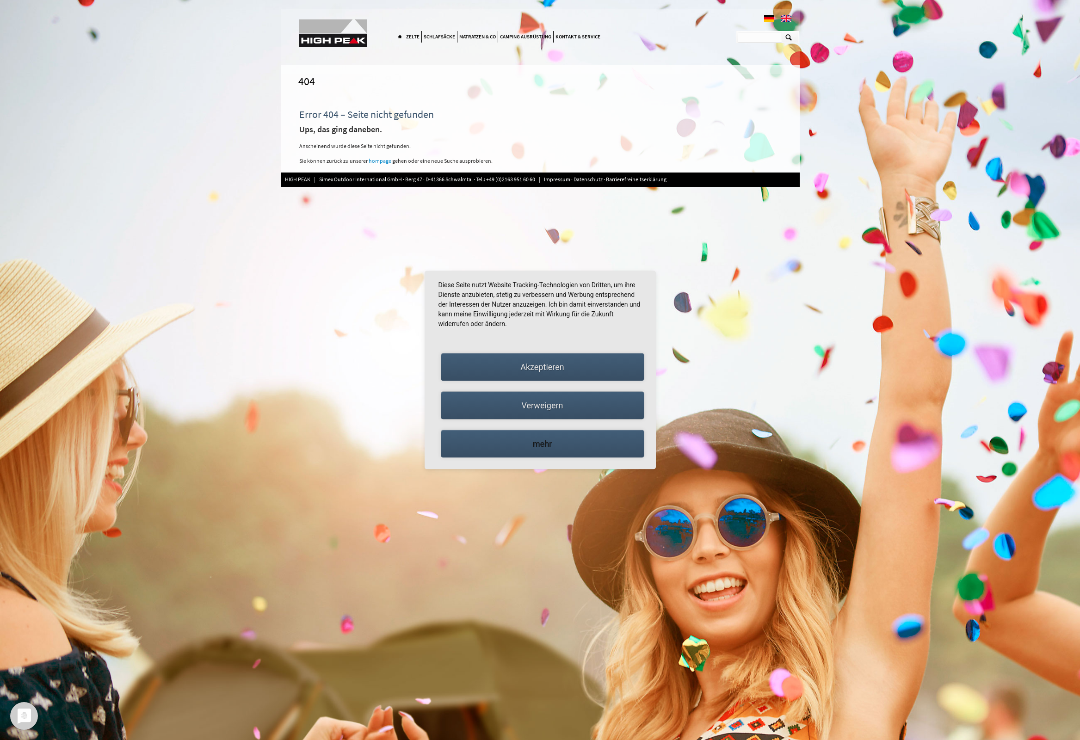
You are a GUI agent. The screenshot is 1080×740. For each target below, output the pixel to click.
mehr (542, 444)
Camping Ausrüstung (525, 36)
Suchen (789, 37)
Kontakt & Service (577, 36)
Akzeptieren (542, 367)
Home (400, 37)
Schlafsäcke (439, 36)
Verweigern (542, 405)
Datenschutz (588, 179)
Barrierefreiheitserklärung (636, 179)
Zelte (413, 36)
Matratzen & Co (477, 36)
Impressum (557, 179)
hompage (380, 160)
